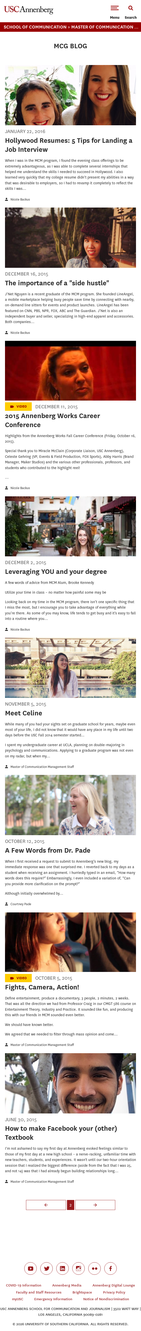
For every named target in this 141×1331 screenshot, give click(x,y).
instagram (78, 1268)
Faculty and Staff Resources (39, 1292)
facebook (110, 1268)
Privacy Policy (114, 1292)
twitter (46, 1268)
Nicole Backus (20, 199)
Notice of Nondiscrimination (106, 1299)
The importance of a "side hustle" (57, 283)
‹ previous (46, 1205)
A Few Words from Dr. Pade (47, 850)
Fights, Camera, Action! (42, 987)
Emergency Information (53, 1299)
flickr (94, 1268)
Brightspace (82, 1292)
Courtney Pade (20, 904)
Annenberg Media (67, 1285)
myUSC (17, 1299)
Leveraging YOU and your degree (56, 571)
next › (95, 1205)
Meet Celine (23, 713)
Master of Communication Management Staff (42, 767)
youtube (30, 1268)
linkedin (62, 1268)
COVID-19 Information (23, 1285)
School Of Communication (35, 27)
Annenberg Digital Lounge (113, 1285)
